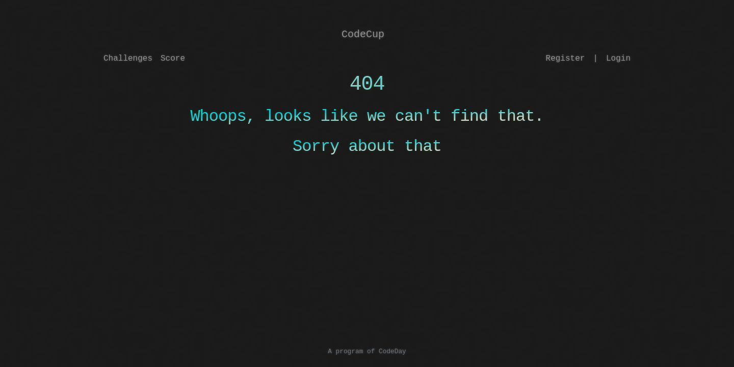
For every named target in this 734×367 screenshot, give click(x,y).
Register (565, 58)
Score (173, 58)
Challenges (127, 58)
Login (618, 58)
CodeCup (363, 34)
